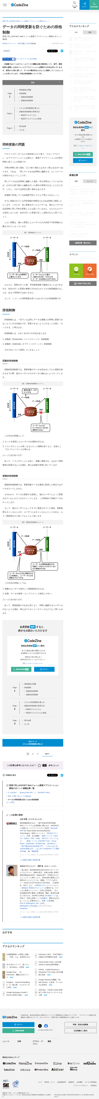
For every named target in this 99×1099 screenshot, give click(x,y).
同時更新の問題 (25, 90)
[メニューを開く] (5, 5)
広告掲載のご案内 (80, 1031)
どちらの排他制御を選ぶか (29, 108)
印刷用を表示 (9, 775)
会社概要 (79, 1082)
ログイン (43, 669)
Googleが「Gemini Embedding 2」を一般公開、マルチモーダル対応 (18, 984)
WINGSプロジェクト (44, 885)
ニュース (90, 181)
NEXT (48, 754)
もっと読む (10, 802)
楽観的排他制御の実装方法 (29, 112)
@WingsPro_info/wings (29, 906)
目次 (46, 82)
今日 (76, 32)
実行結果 (22, 126)
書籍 (49, 1041)
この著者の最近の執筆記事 (30, 860)
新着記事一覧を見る (83, 243)
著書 (43, 901)
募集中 (44, 898)
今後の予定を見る (82, 283)
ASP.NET (7, 51)
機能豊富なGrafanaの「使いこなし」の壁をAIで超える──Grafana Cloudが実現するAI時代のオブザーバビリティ (82, 192)
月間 (89, 32)
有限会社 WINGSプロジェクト (33, 888)
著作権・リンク (49, 1082)
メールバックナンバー (33, 663)
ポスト (51, 51)
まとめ (21, 130)
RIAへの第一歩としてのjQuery (19, 796)
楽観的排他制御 (27, 100)
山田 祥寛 (29, 43)
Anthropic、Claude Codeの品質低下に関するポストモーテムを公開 (50, 992)
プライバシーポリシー (81, 1085)
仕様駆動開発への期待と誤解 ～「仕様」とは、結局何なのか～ (18, 956)
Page (9, 113)
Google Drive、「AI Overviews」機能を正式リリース (18, 974)
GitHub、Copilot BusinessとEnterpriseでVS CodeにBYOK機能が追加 (50, 972)
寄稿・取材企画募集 (80, 1025)
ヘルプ (40, 1082)
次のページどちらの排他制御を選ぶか (33, 742)
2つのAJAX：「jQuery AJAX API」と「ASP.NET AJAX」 (29, 793)
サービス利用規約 (91, 1082)
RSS (21, 903)
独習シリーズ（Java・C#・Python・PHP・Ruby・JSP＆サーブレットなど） (39, 838)
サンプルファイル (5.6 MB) (26, 59)
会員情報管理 (61, 1082)
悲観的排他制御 (27, 97)
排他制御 (22, 93)
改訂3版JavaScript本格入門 (32, 846)
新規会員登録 (21, 669)
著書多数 (34, 851)
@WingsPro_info (32, 903)
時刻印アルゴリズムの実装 (31, 119)
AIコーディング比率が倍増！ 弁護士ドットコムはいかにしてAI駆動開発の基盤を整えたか (82, 203)
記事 (49, 901)
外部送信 (94, 1085)
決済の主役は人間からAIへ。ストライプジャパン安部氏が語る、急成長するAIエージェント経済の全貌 (82, 225)
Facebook (23, 908)
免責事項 (71, 1082)
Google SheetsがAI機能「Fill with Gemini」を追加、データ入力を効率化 (50, 982)
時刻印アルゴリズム (28, 115)
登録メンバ (52, 896)
